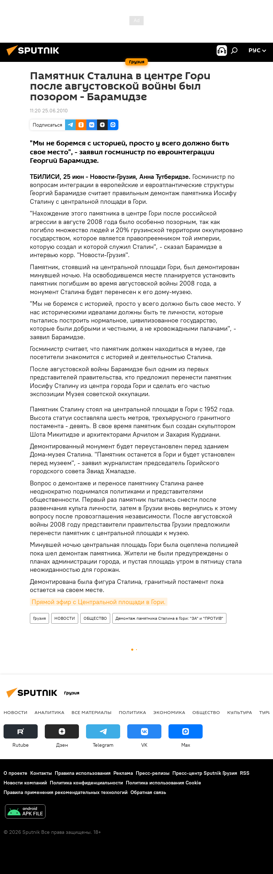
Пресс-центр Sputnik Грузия (204, 773)
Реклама (123, 773)
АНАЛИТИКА (49, 712)
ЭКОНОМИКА (169, 712)
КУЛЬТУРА (239, 712)
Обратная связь (148, 792)
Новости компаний (25, 782)
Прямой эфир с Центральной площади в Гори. (99, 602)
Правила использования (83, 773)
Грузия (39, 618)
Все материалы (91, 712)
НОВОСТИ (64, 618)
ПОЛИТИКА (132, 712)
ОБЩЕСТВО (95, 618)
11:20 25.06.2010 (49, 110)
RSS (245, 773)
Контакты (41, 773)
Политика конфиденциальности (86, 782)
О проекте (15, 773)
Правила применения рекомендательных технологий (66, 792)
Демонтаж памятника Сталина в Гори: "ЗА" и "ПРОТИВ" (169, 618)
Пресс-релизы (153, 773)
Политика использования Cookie (163, 782)
